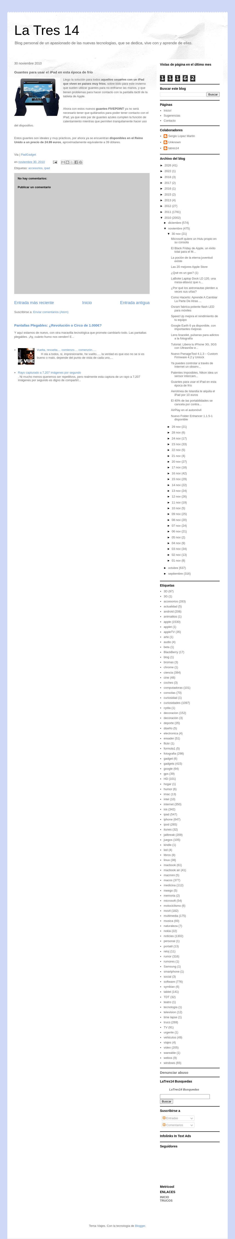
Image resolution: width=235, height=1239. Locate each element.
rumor (167, 956)
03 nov (177, 549)
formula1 (169, 748)
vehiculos (170, 1037)
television (170, 1012)
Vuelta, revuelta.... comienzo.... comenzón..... (66, 350)
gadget (168, 758)
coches (168, 682)
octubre (173, 568)
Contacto (170, 120)
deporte (169, 723)
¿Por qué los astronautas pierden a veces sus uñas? (194, 289)
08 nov (177, 520)
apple (167, 622)
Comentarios (173, 1125)
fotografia (170, 753)
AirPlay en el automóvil (186, 410)
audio (167, 642)
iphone (168, 819)
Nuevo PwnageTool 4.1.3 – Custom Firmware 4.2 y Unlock (194, 355)
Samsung (170, 966)
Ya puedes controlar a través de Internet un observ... (192, 365)
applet (168, 627)
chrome (168, 667)
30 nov (177, 233)
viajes (167, 1042)
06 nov (177, 531)
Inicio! (167, 110)
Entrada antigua (135, 302)
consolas (169, 692)
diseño (168, 728)
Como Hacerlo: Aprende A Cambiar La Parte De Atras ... (194, 299)
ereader (169, 738)
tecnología (170, 1007)
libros (167, 855)
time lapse (170, 1017)
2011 (168, 212)
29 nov (177, 426)
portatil (168, 946)
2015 (168, 194)
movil (167, 910)
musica (168, 921)
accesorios (35, 168)
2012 (168, 206)
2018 (168, 177)
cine (166, 677)
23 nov (177, 444)
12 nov (177, 496)
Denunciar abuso (174, 1072)
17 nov (177, 467)
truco (167, 1022)
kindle (167, 845)
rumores (169, 961)
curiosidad (170, 697)
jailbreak (169, 834)
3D (166, 591)
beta (166, 647)
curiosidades (172, 703)
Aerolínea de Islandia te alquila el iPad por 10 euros (193, 393)
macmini (169, 875)
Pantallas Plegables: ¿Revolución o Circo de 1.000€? (58, 325)
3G (166, 596)
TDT (166, 997)
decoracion (171, 713)
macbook (170, 865)
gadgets (169, 763)
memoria (169, 895)
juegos (168, 840)
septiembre (176, 573)
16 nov (177, 473)
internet (168, 804)
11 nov (177, 502)
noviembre (175, 228)
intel (166, 799)
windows (169, 1063)
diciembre (175, 222)
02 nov (177, 555)
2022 (168, 171)
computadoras (173, 687)
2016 (168, 188)
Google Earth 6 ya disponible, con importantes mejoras (193, 327)
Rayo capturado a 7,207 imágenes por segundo (49, 372)
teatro (167, 1002)
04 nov (177, 543)
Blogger (140, 1226)
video (167, 1047)
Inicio (87, 302)
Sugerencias (172, 115)
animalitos (170, 616)
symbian (169, 986)
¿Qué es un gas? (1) (184, 272)
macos (168, 880)
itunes (168, 829)
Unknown (174, 142)
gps (166, 773)
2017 (168, 183)
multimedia (171, 915)
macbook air (172, 870)
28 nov (177, 432)
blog (166, 657)
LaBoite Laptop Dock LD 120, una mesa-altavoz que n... (193, 280)
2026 (168, 165)
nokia (167, 931)
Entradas (170, 1118)
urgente (169, 1032)
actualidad (170, 606)
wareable (170, 1052)
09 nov (177, 514)
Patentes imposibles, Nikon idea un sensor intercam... (194, 374)
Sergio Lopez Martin (181, 136)
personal (169, 941)
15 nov (177, 479)
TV (166, 1027)
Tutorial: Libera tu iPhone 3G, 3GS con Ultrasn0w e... (194, 346)
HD (166, 778)
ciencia (168, 672)
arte (166, 637)
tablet (167, 991)
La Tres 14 (46, 30)
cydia (167, 708)
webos (168, 1058)
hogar (167, 784)
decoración (171, 718)
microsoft (170, 900)
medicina (170, 885)
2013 (168, 200)
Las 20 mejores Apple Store (189, 266)
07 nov (177, 525)
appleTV (169, 632)
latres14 (173, 148)
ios (166, 809)
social (167, 976)
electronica (171, 733)
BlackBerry (171, 652)
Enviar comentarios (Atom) (50, 312)
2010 (168, 217)
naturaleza (171, 926)
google (168, 768)
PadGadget (28, 154)
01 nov (177, 560)
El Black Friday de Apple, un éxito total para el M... (193, 250)
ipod (166, 824)
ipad (47, 168)
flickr (167, 743)
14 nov (177, 485)
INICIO (164, 1197)
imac (167, 794)
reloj (166, 951)
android (168, 611)
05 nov (177, 537)
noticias (169, 936)
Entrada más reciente (34, 302)
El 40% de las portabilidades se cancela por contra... (192, 402)
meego (168, 890)
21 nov (177, 456)
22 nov (177, 450)
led (166, 850)
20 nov (177, 461)
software (169, 981)
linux (167, 860)
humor (168, 789)
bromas (168, 662)
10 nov (177, 508)
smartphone (171, 971)
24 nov (177, 438)
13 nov (177, 490)
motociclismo (172, 905)
